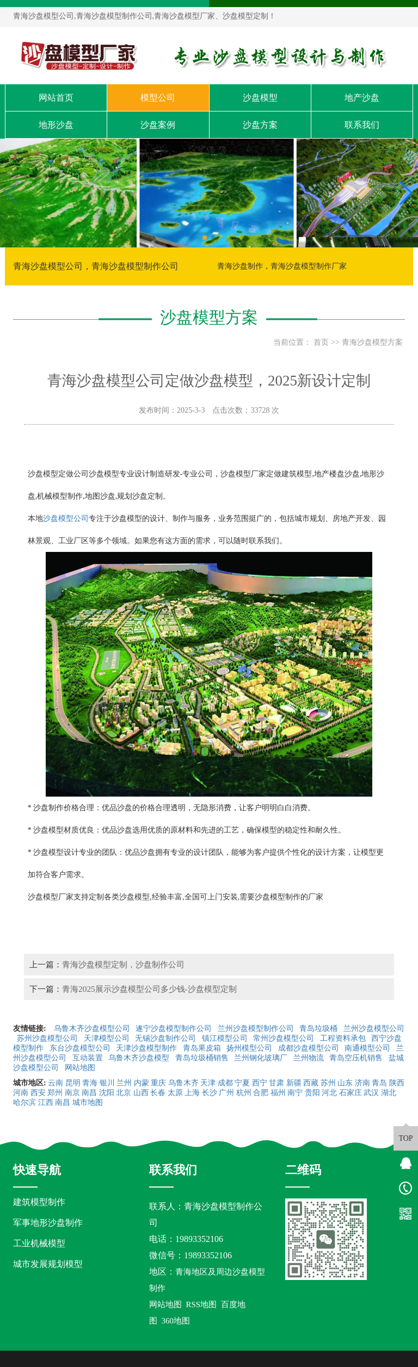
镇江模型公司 (226, 1038)
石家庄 (350, 1093)
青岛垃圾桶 (319, 1028)
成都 (225, 1083)
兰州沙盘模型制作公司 (257, 1028)
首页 (321, 342)
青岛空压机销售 (357, 1058)
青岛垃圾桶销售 (203, 1058)
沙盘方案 (260, 124)
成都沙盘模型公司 (309, 1048)
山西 (141, 1093)
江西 (45, 1102)
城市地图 (87, 1102)
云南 (55, 1083)
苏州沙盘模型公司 (48, 1038)
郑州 (55, 1093)
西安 (38, 1093)
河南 (20, 1093)
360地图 (176, 1320)
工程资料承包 (344, 1038)
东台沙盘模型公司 (81, 1048)
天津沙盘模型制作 (147, 1048)
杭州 (243, 1093)
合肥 (260, 1093)
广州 (226, 1093)
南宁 (295, 1093)
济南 (362, 1083)
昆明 (73, 1083)
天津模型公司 (108, 1038)
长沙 (209, 1093)
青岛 (379, 1083)
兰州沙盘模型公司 (373, 1028)
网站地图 (81, 1068)
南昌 (89, 1093)
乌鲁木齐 (183, 1083)
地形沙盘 (56, 124)
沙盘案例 (157, 124)
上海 (192, 1093)
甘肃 (276, 1083)
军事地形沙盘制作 (48, 1222)
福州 (278, 1093)
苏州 (328, 1083)
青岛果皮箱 (203, 1048)
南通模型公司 (368, 1048)
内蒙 (141, 1083)
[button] (204, 237)
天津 (208, 1083)
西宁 (259, 1083)
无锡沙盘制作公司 (166, 1038)
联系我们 (362, 124)
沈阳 (106, 1093)
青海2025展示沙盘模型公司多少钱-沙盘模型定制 (149, 988)
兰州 (124, 1083)
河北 (329, 1093)
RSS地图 (201, 1304)
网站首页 (56, 97)
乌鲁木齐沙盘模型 (139, 1058)
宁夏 (242, 1083)
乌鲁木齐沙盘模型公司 (93, 1028)
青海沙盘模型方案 (372, 342)
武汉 (371, 1093)
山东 (345, 1083)
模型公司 (157, 97)
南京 (72, 1093)
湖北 (388, 1093)
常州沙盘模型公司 (284, 1038)
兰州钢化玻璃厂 (262, 1058)
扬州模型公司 (250, 1048)
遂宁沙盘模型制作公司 (175, 1028)
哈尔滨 (24, 1102)
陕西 (396, 1083)
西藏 (310, 1083)
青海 (89, 1083)
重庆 (158, 1083)
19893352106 (199, 1239)
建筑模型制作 (39, 1202)
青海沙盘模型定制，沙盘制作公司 (123, 964)
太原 (175, 1093)
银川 (107, 1083)
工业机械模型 (39, 1243)
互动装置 (88, 1058)
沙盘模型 (260, 97)
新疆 (294, 1083)
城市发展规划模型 (48, 1264)
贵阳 (312, 1093)
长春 (157, 1093)
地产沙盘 (362, 97)
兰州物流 (309, 1058)
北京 (123, 1093)
